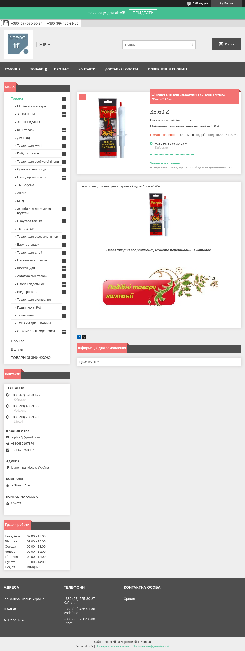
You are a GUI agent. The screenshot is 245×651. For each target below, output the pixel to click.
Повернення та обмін (167, 69)
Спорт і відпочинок (30, 284)
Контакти (86, 69)
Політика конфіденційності (151, 646)
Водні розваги (27, 292)
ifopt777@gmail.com (25, 437)
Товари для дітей (29, 252)
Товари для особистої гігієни (38, 161)
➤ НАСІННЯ (26, 114)
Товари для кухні (29, 145)
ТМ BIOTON (26, 229)
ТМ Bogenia (25, 185)
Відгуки (17, 349)
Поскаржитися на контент (113, 646)
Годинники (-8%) (29, 307)
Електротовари (28, 244)
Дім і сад (23, 138)
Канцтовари (25, 130)
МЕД (20, 201)
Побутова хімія (28, 153)
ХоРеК (22, 193)
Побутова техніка (29, 221)
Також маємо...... (29, 315)
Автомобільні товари (32, 276)
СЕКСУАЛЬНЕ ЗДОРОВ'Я (36, 331)
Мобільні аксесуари (31, 106)
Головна (12, 69)
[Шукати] (191, 44)
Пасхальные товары (32, 260)
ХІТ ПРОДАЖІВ (28, 122)
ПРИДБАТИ (143, 13)
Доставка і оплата (121, 69)
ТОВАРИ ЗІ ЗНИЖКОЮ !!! (33, 357)
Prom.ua (145, 642)
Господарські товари (32, 177)
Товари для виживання (34, 299)
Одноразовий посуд (31, 169)
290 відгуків (201, 3)
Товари (36, 69)
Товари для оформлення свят (39, 236)
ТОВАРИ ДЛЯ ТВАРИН (34, 323)
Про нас (61, 69)
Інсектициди (26, 268)
